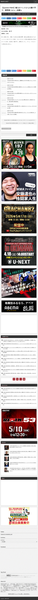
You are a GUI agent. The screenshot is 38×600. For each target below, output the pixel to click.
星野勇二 (19, 13)
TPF (25, 577)
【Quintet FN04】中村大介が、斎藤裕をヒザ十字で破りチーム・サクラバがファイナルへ (21, 81)
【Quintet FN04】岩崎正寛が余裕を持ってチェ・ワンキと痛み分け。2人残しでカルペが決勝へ (21, 113)
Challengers (14, 575)
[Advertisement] (19, 56)
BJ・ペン (20, 575)
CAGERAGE (3, 575)
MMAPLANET (7, 598)
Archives (2, 540)
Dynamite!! (27, 575)
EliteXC (6, 577)
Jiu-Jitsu (24, 575)
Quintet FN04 (24, 13)
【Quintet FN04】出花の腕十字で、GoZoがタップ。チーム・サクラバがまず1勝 (22, 107)
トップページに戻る (6, 128)
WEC (9, 575)
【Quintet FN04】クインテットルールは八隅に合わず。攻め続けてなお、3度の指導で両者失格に (21, 100)
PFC (27, 577)
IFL (5, 575)
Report (10, 13)
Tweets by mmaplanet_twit (6, 534)
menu (36, 1)
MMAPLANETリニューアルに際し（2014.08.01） (19, 594)
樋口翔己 (28, 13)
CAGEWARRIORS (4, 578)
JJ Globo (13, 13)
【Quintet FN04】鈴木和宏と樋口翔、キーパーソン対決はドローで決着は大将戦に (21, 87)
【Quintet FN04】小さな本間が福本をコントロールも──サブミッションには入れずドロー (21, 94)
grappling (31, 575)
